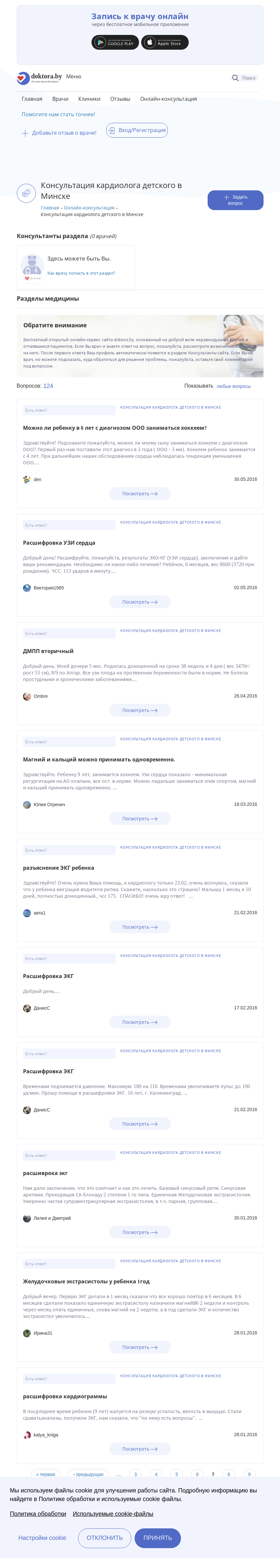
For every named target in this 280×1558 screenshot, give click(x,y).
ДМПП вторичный (48, 651)
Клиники (89, 98)
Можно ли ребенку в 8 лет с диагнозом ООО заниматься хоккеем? (115, 428)
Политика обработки (38, 1514)
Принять (157, 1538)
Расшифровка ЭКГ (48, 976)
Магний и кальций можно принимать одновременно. (99, 759)
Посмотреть (140, 493)
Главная (32, 98)
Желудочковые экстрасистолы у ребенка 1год (86, 1281)
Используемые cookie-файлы (113, 1514)
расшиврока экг (45, 1173)
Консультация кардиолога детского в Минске (170, 407)
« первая (45, 1474)
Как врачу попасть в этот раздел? (81, 273)
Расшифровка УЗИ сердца (59, 543)
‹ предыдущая (88, 1474)
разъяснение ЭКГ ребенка (58, 868)
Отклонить (105, 1538)
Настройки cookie (42, 1538)
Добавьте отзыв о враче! (59, 132)
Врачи (60, 98)
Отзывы (120, 98)
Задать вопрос (236, 200)
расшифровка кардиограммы (65, 1396)
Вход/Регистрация (137, 130)
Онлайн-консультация (168, 98)
